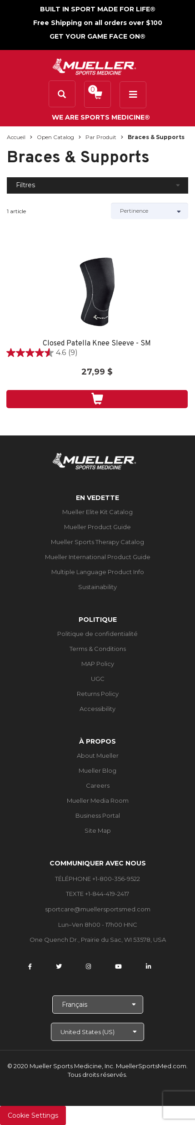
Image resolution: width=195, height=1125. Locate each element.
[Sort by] (149, 211)
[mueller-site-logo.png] (94, 65)
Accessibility (97, 708)
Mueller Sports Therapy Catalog (97, 541)
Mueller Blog (97, 770)
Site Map (98, 830)
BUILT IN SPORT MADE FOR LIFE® (97, 9)
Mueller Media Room (98, 800)
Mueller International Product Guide (97, 556)
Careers (98, 785)
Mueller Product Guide (97, 526)
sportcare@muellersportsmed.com (97, 909)
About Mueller (98, 755)
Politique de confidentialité (97, 633)
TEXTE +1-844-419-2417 (97, 893)
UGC (98, 678)
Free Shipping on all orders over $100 (97, 23)
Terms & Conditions (98, 648)
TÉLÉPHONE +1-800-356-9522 (97, 878)
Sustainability (97, 586)
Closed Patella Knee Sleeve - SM (97, 344)
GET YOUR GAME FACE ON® (97, 36)
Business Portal (97, 815)
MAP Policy (97, 663)
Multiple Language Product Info (97, 571)
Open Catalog (55, 137)
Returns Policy (98, 693)
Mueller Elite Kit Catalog (97, 511)
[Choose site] (97, 1032)
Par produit (100, 137)
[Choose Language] (97, 1004)
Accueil (16, 137)
